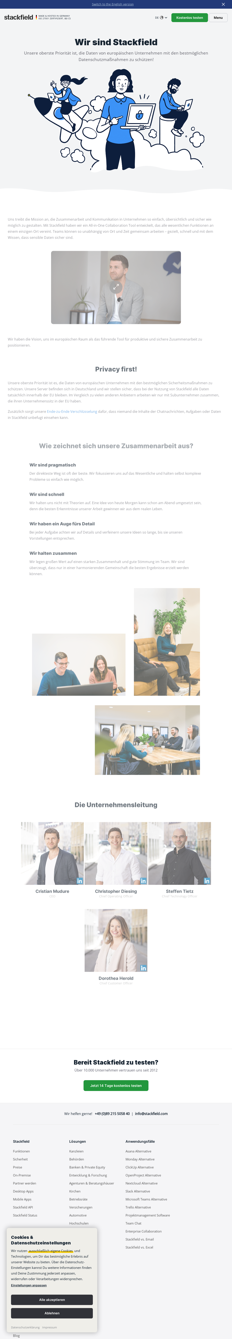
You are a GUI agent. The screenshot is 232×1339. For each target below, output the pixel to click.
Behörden (76, 1159)
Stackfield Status (25, 1215)
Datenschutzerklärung (25, 1327)
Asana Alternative (138, 1151)
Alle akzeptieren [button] (52, 1300)
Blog (16, 1335)
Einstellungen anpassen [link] (29, 1285)
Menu (218, 18)
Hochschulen (79, 1223)
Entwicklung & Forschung (88, 1175)
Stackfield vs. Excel (139, 1247)
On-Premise (22, 1175)
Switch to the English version (113, 4)
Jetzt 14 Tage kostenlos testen (116, 1085)
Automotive (78, 1215)
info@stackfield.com (151, 1113)
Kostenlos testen (189, 18)
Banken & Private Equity (87, 1167)
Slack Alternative (138, 1191)
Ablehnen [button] (52, 1313)
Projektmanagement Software (148, 1215)
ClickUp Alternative (140, 1167)
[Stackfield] (20, 17)
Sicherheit (20, 1159)
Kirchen (75, 1191)
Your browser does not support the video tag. (116, 296)
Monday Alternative (140, 1159)
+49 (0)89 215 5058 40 (112, 1113)
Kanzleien (76, 1151)
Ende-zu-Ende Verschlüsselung (72, 420)
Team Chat (133, 1223)
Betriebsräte (78, 1199)
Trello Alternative (138, 1207)
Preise (17, 1167)
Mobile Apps (22, 1199)
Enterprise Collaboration (144, 1231)
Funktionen (21, 1151)
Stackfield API (23, 1207)
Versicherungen (80, 1207)
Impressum (49, 1327)
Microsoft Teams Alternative (146, 1199)
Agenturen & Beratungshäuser (91, 1183)
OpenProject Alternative (143, 1175)
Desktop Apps (23, 1191)
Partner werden (24, 1183)
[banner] (51, 1280)
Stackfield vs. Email (140, 1239)
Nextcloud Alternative (142, 1183)
